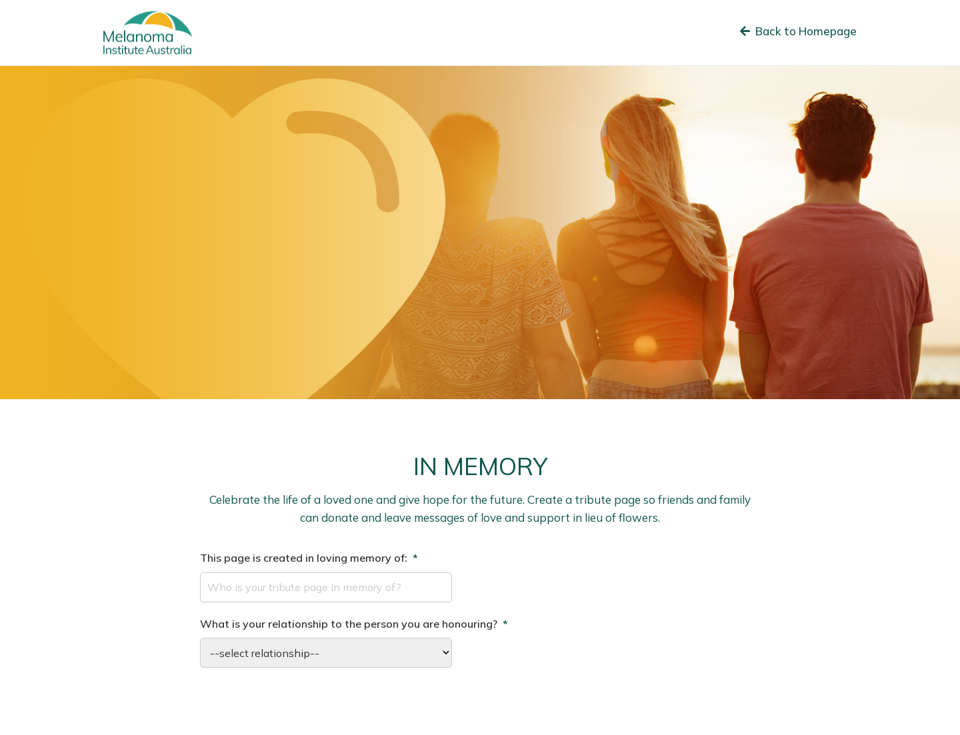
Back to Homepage (798, 31)
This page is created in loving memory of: (309, 557)
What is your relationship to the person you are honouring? (354, 623)
